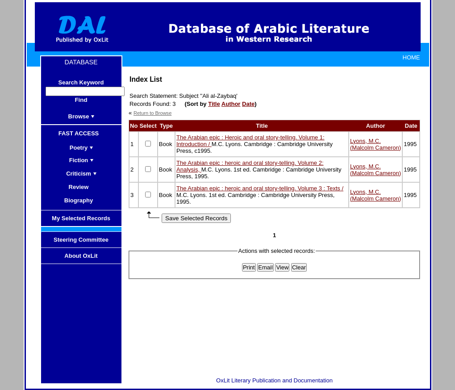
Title (214, 104)
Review (82, 187)
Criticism (81, 173)
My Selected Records (81, 218)
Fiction (81, 160)
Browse (81, 116)
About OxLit (80, 255)
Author (231, 104)
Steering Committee (81, 239)
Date (248, 104)
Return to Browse (152, 113)
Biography (81, 200)
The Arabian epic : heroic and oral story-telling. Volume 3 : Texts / (259, 188)
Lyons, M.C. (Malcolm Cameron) (375, 144)
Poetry (81, 147)
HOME (411, 57)
